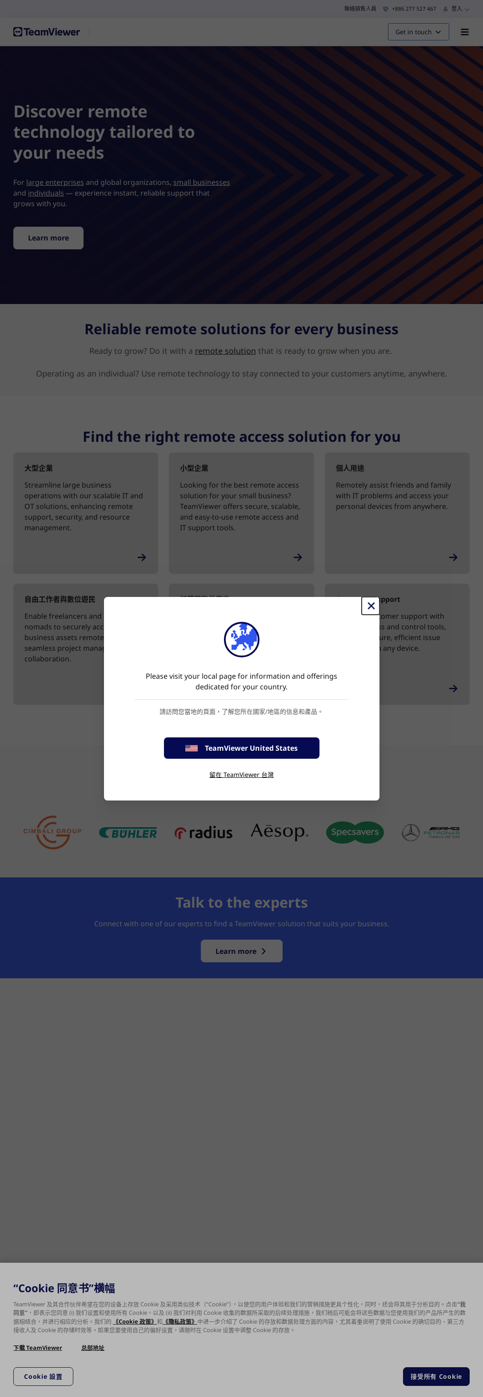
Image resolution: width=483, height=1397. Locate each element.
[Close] (370, 606)
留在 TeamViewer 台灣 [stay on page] (241, 774)
